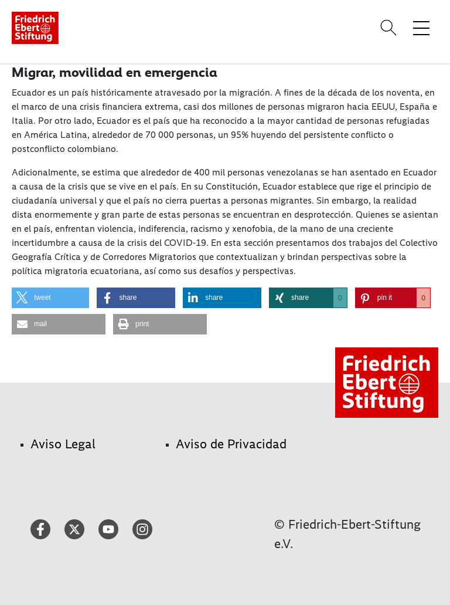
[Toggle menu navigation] (421, 27)
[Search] (390, 27)
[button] (50, 298)
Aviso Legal (63, 444)
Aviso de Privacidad (231, 444)
